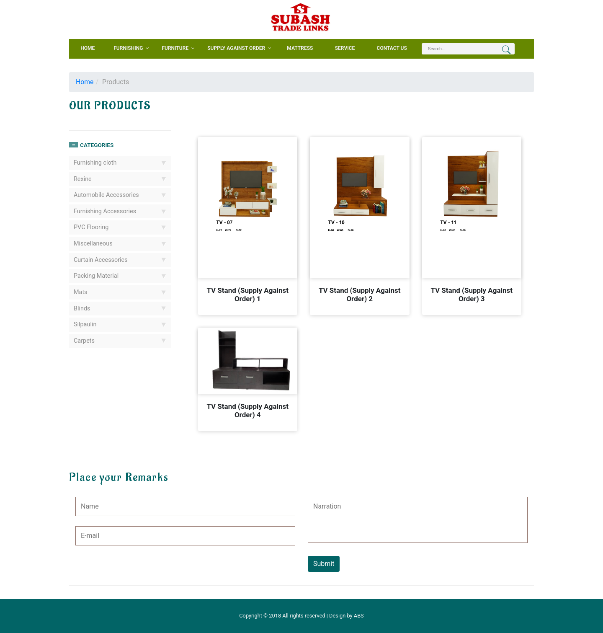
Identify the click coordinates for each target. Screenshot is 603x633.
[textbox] (455, 49)
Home (85, 82)
